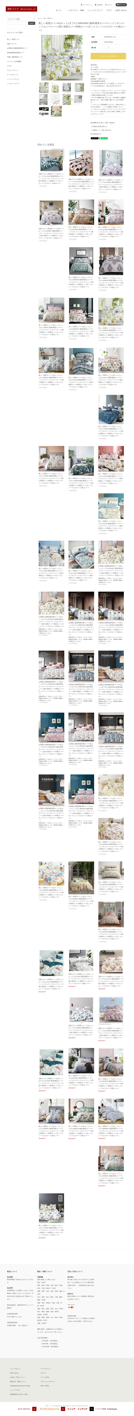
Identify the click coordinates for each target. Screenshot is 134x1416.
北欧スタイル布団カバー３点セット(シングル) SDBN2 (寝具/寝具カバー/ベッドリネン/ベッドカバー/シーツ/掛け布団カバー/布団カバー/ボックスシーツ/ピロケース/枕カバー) (81, 1030)
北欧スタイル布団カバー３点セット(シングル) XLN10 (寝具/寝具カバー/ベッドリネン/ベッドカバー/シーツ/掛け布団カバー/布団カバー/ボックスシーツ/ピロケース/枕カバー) (81, 183)
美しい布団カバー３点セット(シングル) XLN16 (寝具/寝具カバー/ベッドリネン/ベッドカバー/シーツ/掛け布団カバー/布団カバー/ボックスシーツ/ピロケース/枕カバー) (80, 382)
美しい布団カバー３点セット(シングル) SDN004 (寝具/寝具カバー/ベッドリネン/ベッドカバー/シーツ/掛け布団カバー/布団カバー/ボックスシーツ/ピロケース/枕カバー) (51, 892)
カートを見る (45, 1377)
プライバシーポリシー (48, 1381)
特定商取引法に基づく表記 (19, 1394)
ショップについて (95, 10)
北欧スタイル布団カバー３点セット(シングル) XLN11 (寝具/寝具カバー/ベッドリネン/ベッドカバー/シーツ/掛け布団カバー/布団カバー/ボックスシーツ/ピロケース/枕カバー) (111, 981)
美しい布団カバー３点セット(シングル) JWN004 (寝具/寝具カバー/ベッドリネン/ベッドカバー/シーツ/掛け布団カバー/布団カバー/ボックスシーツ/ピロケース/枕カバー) (110, 282)
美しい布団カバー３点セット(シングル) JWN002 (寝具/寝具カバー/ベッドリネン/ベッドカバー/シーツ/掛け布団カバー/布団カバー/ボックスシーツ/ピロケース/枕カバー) (80, 282)
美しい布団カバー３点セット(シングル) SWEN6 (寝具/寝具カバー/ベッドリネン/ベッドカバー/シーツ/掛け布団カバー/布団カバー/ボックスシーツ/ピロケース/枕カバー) (110, 332)
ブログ (109, 10)
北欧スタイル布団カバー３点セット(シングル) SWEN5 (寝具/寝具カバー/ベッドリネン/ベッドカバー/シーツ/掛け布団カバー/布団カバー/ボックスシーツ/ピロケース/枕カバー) (110, 1033)
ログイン (109, 5)
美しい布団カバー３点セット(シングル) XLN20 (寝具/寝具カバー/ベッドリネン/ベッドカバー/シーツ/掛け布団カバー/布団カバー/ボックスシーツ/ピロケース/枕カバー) (51, 573)
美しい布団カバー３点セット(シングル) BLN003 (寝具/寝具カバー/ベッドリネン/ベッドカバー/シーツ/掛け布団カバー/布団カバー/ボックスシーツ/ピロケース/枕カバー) (110, 1083)
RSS (42, 1386)
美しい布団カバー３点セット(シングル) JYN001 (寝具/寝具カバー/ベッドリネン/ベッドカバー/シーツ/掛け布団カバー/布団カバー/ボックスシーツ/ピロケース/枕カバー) (51, 329)
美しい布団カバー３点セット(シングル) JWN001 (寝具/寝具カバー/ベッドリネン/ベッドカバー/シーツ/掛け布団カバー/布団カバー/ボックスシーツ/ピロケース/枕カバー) (51, 1130)
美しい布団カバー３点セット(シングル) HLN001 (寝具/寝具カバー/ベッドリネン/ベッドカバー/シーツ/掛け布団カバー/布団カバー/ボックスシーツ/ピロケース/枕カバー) (110, 231)
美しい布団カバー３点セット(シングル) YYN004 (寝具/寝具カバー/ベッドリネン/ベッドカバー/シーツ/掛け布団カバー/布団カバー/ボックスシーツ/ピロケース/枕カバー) (51, 1230)
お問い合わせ (121, 10)
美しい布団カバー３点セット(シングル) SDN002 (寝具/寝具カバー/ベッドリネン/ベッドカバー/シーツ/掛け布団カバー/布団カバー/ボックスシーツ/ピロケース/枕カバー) (110, 803)
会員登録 (99, 5)
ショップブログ (15, 1390)
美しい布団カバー (49, 18)
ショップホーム (15, 1369)
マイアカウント (87, 5)
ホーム (58, 10)
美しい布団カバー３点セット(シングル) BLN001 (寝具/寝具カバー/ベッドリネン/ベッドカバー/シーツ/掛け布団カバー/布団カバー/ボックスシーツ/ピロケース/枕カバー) (80, 1080)
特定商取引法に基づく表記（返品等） (103, 122)
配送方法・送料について (18, 1381)
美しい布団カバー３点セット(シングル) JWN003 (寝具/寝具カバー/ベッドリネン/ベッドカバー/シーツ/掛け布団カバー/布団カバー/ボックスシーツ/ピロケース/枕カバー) (80, 1130)
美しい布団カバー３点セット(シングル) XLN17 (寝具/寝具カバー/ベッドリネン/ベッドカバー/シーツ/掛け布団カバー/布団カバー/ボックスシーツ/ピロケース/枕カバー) (110, 379)
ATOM (47, 1386)
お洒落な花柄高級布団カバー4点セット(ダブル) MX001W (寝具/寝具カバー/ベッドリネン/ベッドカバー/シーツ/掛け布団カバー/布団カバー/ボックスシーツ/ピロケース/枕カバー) (51, 621)
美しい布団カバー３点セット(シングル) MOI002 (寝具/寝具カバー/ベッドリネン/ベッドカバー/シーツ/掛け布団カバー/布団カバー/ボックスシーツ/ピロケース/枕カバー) (110, 886)
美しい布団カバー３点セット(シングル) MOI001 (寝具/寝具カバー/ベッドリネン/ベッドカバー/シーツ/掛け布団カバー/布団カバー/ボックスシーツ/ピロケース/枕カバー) (80, 901)
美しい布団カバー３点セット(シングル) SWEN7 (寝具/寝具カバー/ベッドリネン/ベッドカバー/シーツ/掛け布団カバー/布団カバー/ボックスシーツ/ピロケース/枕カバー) (51, 379)
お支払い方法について (17, 1377)
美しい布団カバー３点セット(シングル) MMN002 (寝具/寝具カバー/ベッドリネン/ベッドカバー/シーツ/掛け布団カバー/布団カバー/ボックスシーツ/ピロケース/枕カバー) (110, 1130)
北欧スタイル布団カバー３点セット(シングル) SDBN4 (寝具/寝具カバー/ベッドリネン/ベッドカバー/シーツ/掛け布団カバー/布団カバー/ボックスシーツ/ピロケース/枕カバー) (110, 184)
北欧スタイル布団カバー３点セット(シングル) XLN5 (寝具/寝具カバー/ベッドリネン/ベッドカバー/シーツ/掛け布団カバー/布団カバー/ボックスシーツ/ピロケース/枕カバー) (51, 178)
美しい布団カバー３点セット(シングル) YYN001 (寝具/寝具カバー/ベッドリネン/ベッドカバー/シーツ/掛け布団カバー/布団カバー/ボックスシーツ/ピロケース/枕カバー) (110, 431)
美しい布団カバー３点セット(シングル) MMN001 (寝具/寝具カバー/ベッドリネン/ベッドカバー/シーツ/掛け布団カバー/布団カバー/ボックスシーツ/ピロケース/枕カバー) (80, 331)
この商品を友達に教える (99, 126)
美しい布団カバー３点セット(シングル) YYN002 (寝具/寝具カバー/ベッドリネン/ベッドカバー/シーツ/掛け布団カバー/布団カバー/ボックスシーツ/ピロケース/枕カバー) (51, 478)
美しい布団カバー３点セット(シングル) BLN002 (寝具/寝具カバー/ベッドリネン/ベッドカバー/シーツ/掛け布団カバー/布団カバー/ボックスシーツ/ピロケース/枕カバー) (80, 231)
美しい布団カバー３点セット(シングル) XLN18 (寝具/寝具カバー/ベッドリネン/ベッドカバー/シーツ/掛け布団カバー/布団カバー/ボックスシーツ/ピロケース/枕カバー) (110, 478)
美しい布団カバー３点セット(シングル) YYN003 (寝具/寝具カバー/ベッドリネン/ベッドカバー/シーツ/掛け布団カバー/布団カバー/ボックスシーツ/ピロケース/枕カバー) (80, 483)
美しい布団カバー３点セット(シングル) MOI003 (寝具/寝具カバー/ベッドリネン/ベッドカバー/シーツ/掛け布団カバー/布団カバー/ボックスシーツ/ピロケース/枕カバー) (110, 934)
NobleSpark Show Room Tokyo (20, 1386)
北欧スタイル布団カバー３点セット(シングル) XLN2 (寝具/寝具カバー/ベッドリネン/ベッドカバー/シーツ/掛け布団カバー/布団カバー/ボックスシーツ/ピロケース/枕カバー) (51, 984)
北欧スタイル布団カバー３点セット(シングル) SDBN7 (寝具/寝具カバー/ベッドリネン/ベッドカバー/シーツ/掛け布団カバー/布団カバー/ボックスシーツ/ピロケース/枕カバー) (51, 233)
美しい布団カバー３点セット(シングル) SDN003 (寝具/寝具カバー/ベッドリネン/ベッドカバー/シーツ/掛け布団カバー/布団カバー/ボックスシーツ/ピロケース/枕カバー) (110, 846)
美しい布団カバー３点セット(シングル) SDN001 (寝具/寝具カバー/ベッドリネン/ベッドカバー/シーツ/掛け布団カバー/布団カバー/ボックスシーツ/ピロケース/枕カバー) (110, 1178)
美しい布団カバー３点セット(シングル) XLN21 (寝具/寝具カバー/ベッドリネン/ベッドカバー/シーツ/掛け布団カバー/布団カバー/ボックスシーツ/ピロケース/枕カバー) (80, 575)
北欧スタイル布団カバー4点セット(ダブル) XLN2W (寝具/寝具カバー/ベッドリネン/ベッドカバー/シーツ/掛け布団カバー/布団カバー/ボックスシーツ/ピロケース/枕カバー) (51, 1083)
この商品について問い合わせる (101, 130)
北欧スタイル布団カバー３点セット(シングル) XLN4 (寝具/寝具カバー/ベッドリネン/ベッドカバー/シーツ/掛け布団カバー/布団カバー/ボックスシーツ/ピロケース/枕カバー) (81, 978)
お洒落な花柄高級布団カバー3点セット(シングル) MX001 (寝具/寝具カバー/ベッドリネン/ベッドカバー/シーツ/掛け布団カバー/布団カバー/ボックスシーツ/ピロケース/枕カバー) (110, 570)
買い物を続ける (96, 134)
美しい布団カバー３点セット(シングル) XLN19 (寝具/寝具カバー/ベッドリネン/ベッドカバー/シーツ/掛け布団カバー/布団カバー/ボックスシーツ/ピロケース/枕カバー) (110, 525)
